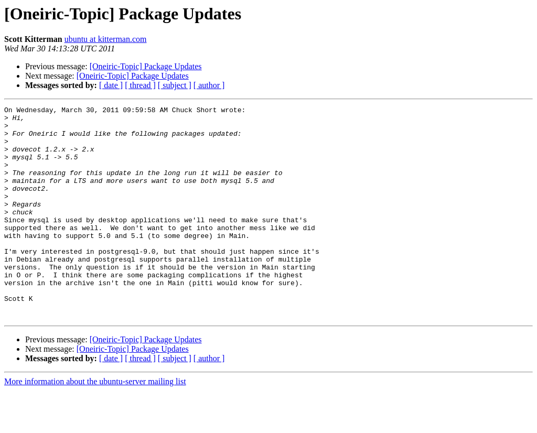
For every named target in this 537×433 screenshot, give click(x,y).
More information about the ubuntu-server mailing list (95, 423)
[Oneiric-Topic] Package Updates (146, 66)
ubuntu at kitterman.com (106, 39)
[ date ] (111, 85)
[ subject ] (174, 85)
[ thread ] (140, 85)
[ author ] (209, 85)
